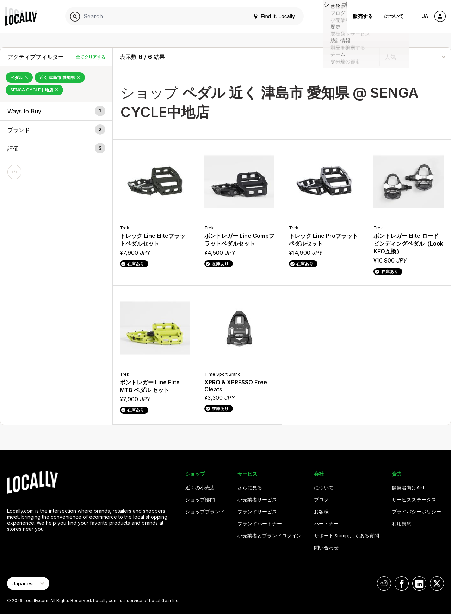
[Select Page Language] (28, 583)
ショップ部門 (200, 499)
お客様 (321, 511)
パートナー (326, 523)
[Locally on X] (437, 583)
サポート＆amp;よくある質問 (346, 535)
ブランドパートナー (259, 523)
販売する (363, 16)
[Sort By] (415, 56)
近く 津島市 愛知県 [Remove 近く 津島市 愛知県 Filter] (59, 77)
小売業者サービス (257, 499)
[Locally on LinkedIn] (419, 583)
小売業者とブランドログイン (269, 535)
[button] (56, 111)
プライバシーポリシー (416, 511)
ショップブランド (205, 511)
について (394, 16)
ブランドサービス (257, 511)
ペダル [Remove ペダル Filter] (19, 77)
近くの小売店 (200, 487)
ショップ (332, 16)
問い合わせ (326, 547)
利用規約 (402, 523)
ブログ (321, 499)
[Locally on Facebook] (402, 583)
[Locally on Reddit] (384, 583)
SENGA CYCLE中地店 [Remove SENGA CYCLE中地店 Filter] (34, 89)
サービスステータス (414, 499)
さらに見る (249, 487)
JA (425, 16)
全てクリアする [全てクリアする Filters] (90, 57)
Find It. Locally (267, 16)
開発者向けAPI (408, 487)
